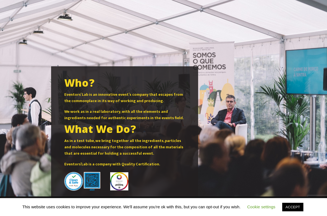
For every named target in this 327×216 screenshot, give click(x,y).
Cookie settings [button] (261, 206)
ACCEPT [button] (293, 207)
